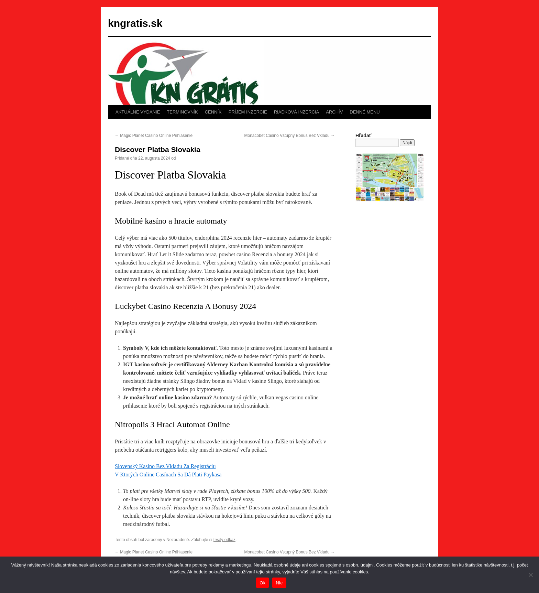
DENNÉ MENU (365, 112)
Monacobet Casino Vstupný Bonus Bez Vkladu (289, 135)
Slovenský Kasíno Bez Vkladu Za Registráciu (165, 466)
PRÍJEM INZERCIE (248, 112)
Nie (279, 582)
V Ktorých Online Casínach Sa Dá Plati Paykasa (168, 474)
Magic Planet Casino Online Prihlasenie (153, 135)
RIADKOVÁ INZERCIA (296, 112)
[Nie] (530, 574)
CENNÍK (213, 112)
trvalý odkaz (224, 539)
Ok (262, 582)
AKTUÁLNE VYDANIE (138, 112)
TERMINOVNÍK (182, 112)
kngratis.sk (135, 23)
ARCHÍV (334, 112)
